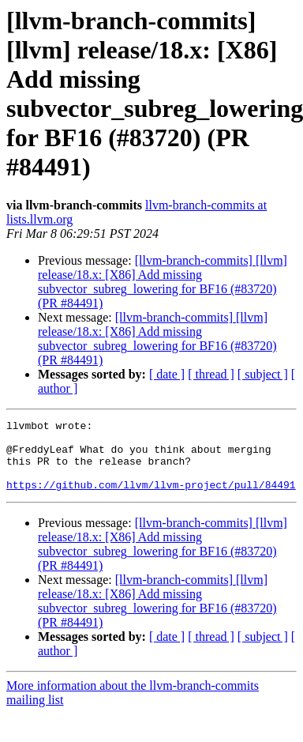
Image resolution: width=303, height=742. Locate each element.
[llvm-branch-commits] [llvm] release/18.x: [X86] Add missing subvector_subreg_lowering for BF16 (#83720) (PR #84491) (162, 282)
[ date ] (167, 374)
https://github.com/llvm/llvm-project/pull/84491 (151, 499)
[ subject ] (263, 374)
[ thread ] (211, 374)
